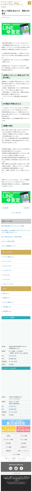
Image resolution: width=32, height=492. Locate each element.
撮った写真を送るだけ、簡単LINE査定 (11, 237)
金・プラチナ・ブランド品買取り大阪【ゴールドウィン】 (17, 479)
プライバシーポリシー (22, 458)
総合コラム (6, 293)
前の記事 (5, 208)
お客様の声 (24, 447)
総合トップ (7, 458)
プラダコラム (6, 275)
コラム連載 (8, 447)
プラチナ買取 (23, 436)
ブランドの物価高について (8, 246)
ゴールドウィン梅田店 (8, 317)
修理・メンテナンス (23, 450)
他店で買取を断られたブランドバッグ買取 (12, 226)
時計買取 (8, 443)
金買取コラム (6, 297)
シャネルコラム (7, 270)
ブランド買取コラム (8, 257)
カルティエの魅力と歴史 (7, 241)
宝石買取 (23, 443)
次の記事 (26, 208)
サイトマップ (21, 460)
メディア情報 (16, 454)
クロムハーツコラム (8, 284)
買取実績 (8, 450)
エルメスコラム (7, 266)
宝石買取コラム (7, 307)
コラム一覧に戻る (16, 212)
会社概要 (14, 458)
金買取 (8, 436)
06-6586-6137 (12, 406)
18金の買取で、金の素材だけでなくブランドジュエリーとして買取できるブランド (15, 231)
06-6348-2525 (12, 356)
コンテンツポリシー (12, 460)
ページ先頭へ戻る (16, 473)
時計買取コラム (7, 311)
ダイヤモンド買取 (8, 439)
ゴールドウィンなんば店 (8, 368)
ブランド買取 (23, 439)
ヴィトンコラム (7, 261)
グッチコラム (6, 279)
